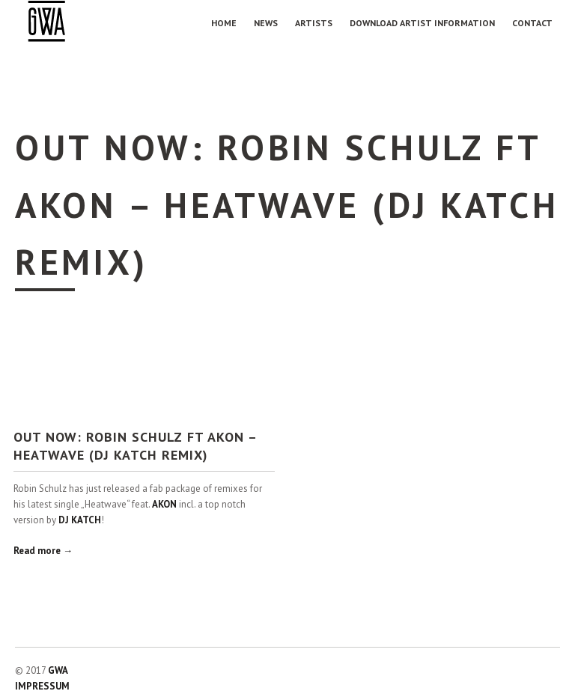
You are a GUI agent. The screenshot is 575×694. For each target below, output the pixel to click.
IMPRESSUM (42, 686)
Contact (532, 22)
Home (224, 22)
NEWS (266, 22)
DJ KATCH (79, 520)
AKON (164, 504)
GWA (58, 670)
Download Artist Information (422, 22)
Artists (313, 22)
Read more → (43, 550)
